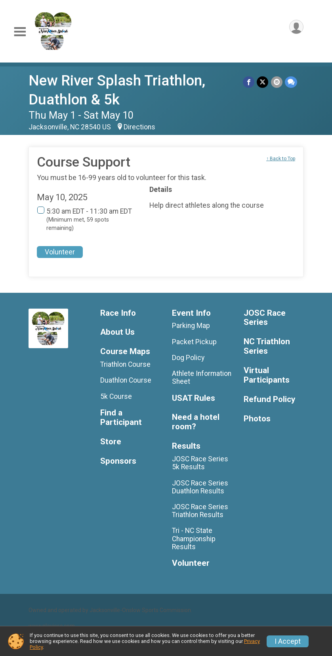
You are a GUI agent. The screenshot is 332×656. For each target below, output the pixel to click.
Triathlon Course (125, 364)
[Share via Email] (276, 82)
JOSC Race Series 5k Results (200, 463)
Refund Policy (269, 399)
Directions (139, 127)
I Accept (288, 641)
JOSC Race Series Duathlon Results (200, 487)
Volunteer (60, 252)
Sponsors (118, 461)
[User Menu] (296, 27)
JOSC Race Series (265, 318)
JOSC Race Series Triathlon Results (200, 511)
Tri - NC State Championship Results (194, 538)
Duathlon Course (125, 380)
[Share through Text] (291, 82)
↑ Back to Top (280, 158)
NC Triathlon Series (267, 346)
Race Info (118, 313)
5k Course (116, 396)
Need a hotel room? (195, 422)
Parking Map (191, 326)
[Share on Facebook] (249, 82)
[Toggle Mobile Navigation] (20, 32)
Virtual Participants (267, 375)
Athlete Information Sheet (201, 377)
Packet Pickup (194, 342)
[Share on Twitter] (263, 82)
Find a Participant (121, 417)
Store (110, 441)
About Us (117, 332)
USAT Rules (193, 398)
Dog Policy (188, 358)
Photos (257, 418)
